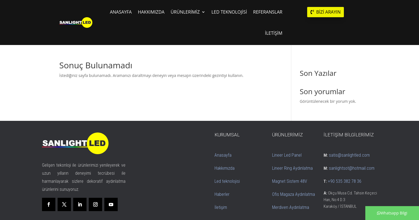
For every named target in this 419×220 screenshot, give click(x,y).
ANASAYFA (121, 12)
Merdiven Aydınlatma (290, 207)
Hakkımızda (225, 168)
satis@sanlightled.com (349, 155)
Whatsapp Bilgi (392, 213)
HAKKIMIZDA (151, 12)
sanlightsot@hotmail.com (351, 168)
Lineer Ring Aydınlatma (292, 168)
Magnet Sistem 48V (289, 181)
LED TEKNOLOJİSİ (229, 12)
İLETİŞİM (273, 33)
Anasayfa (223, 155)
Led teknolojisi (227, 181)
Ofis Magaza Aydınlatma (293, 194)
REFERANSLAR (267, 12)
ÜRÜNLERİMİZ (185, 12)
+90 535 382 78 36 (344, 181)
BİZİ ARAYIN (328, 12)
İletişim (221, 207)
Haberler (222, 194)
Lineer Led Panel (287, 155)
